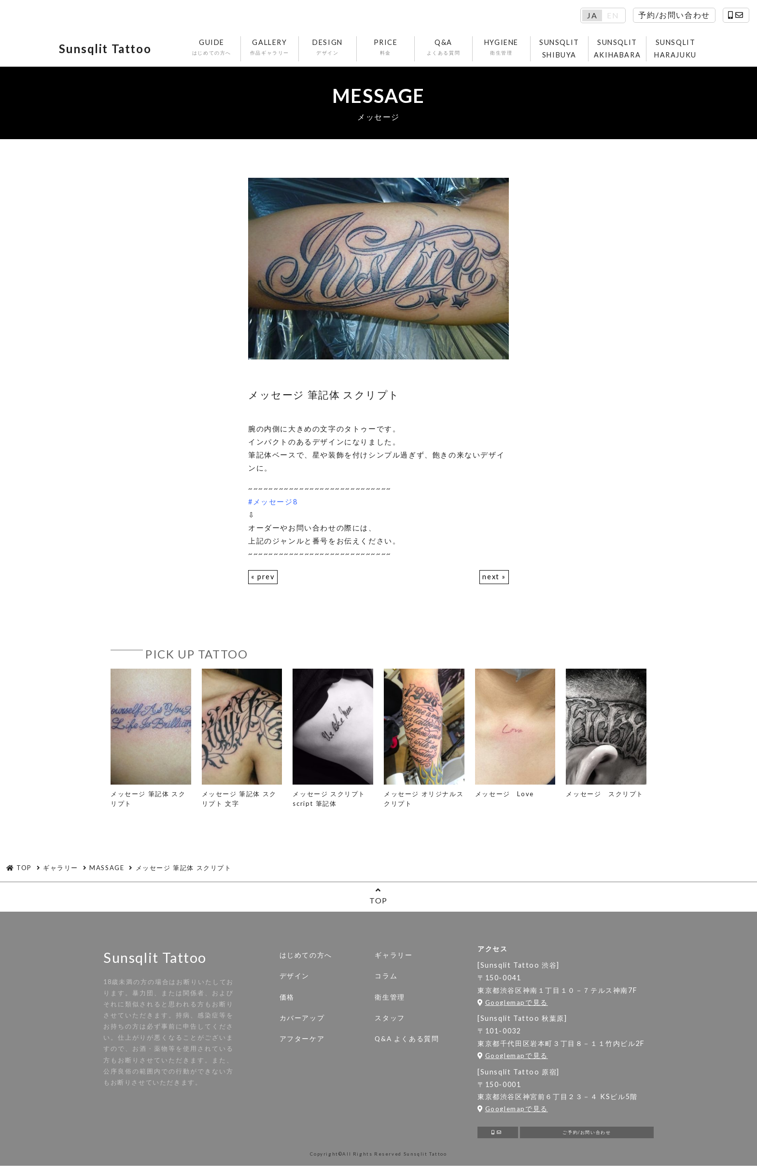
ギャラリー (393, 959)
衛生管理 (390, 1001)
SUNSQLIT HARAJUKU (677, 50)
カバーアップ (302, 1022)
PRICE (387, 49)
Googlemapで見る (512, 1006)
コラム (386, 980)
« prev (263, 580)
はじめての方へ (306, 959)
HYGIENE (503, 49)
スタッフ (390, 1022)
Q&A (445, 49)
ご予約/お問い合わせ (586, 1138)
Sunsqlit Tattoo (114, 51)
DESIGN (329, 49)
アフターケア (302, 1043)
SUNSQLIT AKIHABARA (618, 50)
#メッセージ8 (273, 505)
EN (613, 15)
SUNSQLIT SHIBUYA (561, 50)
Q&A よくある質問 (407, 1043)
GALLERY (271, 49)
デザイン (294, 980)
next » (494, 580)
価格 (287, 1001)
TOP (378, 899)
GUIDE (213, 49)
